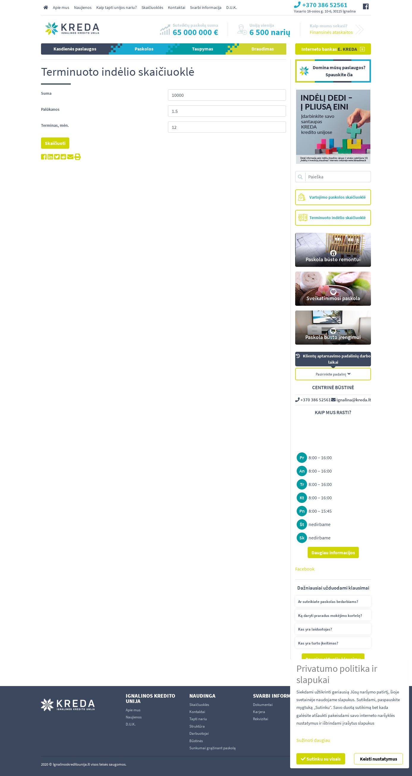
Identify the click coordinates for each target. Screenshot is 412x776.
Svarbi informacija (205, 7)
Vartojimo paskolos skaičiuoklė (332, 197)
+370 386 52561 (313, 400)
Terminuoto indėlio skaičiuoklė (332, 217)
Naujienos (83, 7)
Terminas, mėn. (55, 125)
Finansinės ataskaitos (331, 32)
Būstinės (196, 740)
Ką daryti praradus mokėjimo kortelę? (330, 615)
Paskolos (144, 49)
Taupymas (202, 49)
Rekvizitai (260, 718)
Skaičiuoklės (152, 7)
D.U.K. (231, 7)
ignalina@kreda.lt (351, 400)
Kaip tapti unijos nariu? (116, 7)
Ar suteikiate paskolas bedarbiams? (328, 601)
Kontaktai (176, 7)
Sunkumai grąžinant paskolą (212, 747)
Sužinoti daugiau (313, 740)
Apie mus (61, 7)
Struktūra (197, 726)
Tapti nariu (198, 718)
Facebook (304, 569)
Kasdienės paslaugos (75, 49)
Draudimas (262, 49)
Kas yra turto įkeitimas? (318, 643)
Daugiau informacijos (333, 552)
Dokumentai (263, 704)
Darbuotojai (199, 733)
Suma (46, 93)
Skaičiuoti (55, 143)
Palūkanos (50, 109)
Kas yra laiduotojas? (315, 629)
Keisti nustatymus (378, 759)
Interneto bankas (333, 49)
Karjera (259, 711)
